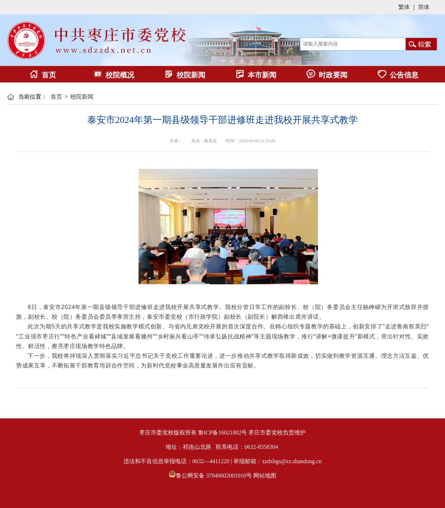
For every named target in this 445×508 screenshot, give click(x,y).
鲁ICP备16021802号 (222, 432)
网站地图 (264, 476)
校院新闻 (184, 75)
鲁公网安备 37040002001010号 (214, 476)
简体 (424, 7)
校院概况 (113, 75)
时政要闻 (326, 75)
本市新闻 (255, 75)
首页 (42, 75)
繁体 (404, 7)
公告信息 (398, 75)
